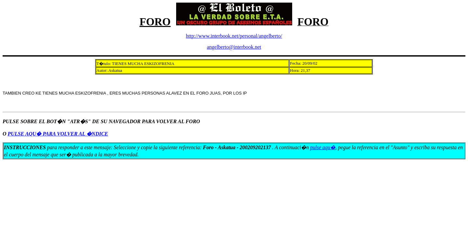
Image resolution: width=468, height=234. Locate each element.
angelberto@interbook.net (234, 47)
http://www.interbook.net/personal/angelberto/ (234, 36)
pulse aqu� (322, 147)
